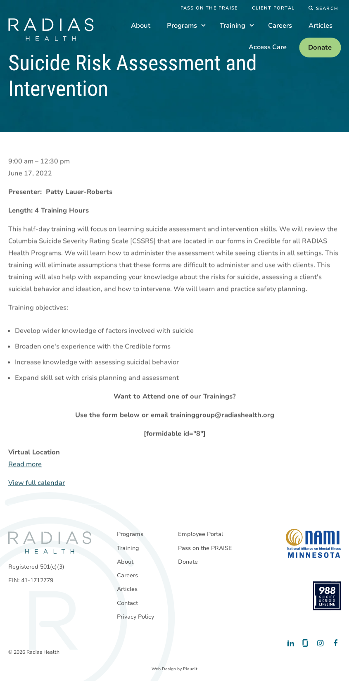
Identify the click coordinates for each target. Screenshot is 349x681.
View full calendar (36, 483)
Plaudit (190, 669)
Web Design (164, 669)
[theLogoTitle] (50, 29)
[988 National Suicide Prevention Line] (327, 595)
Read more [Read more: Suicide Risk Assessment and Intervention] (25, 464)
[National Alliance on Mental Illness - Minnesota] (313, 543)
